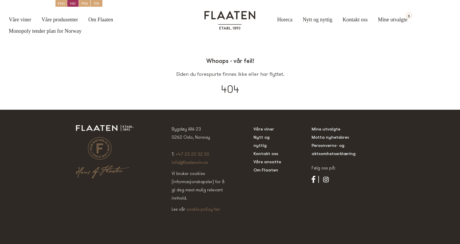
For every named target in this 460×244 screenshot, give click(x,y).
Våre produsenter (59, 20)
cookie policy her (203, 209)
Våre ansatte (267, 161)
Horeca (284, 20)
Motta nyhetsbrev (330, 137)
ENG (61, 3)
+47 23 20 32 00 (192, 154)
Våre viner (20, 20)
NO (73, 3)
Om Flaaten (100, 20)
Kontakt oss (355, 20)
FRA (84, 3)
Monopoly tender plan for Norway (45, 31)
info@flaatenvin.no (190, 162)
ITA (96, 3)
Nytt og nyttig (317, 20)
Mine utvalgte (392, 20)
